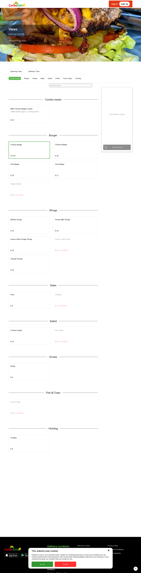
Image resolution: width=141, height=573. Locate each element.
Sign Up (124, 4)
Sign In (114, 4)
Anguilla (50, 506)
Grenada (50, 532)
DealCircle (51, 521)
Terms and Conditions (116, 505)
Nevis (49, 547)
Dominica (51, 525)
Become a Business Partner (88, 505)
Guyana (50, 536)
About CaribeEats (114, 508)
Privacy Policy (113, 501)
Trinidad (50, 570)
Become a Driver (84, 501)
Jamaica (50, 540)
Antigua (50, 510)
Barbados (51, 517)
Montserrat (52, 544)
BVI (48, 513)
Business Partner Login (86, 508)
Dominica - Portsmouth (56, 528)
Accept (42, 564)
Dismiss (65, 564)
